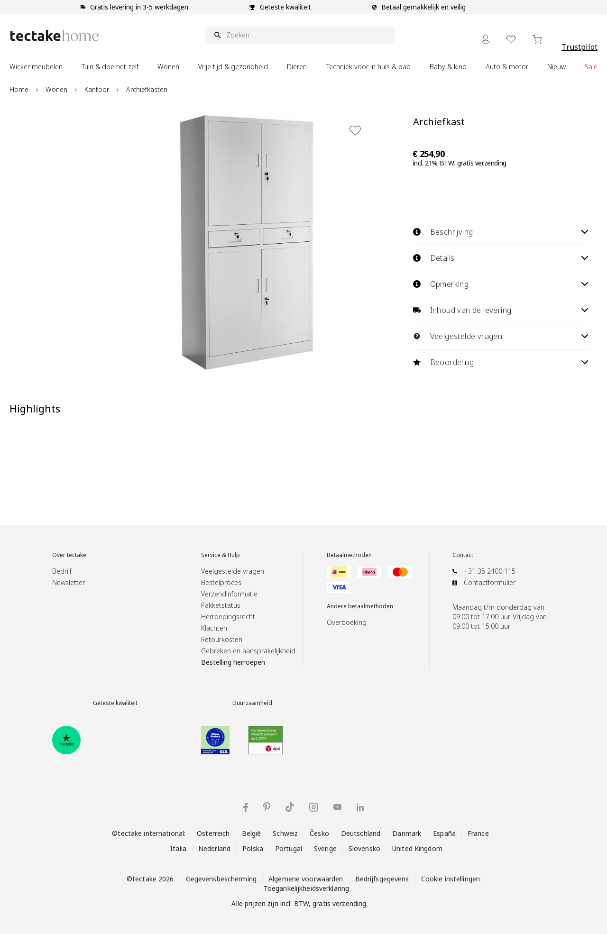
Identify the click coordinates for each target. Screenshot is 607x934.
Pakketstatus (220, 605)
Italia (178, 848)
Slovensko (364, 848)
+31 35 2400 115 (489, 571)
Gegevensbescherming (221, 878)
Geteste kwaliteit (115, 703)
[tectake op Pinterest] (266, 807)
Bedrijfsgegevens (382, 878)
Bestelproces (221, 582)
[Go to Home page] (54, 35)
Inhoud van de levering (500, 310)
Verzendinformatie (229, 593)
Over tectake (69, 555)
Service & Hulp (220, 555)
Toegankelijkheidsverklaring (306, 888)
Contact (462, 555)
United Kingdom (417, 848)
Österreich (213, 833)
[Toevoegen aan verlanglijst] (355, 130)
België (251, 833)
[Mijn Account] (485, 39)
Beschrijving (500, 232)
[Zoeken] (300, 35)
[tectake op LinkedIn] (360, 807)
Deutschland (360, 833)
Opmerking (500, 284)
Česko (319, 833)
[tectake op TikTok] (289, 807)
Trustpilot (579, 47)
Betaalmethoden (349, 555)
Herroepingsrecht (228, 616)
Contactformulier (489, 582)
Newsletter (68, 582)
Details (500, 258)
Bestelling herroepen (233, 662)
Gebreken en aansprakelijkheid (248, 650)
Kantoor (96, 89)
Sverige (325, 848)
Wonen (56, 89)
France (478, 833)
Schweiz (285, 833)
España (444, 833)
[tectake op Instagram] (313, 807)
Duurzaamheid (252, 703)
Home (18, 89)
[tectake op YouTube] (337, 807)
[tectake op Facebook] (245, 807)
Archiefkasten (146, 89)
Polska (252, 848)
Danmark (406, 833)
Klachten (214, 627)
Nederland (214, 848)
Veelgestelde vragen (500, 336)
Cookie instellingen (450, 878)
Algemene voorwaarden (305, 878)
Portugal (288, 848)
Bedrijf (62, 571)
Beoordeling (500, 362)
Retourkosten (221, 639)
